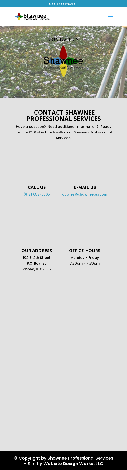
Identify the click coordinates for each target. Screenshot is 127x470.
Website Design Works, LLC (73, 463)
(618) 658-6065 (36, 194)
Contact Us (63, 39)
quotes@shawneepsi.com (84, 194)
